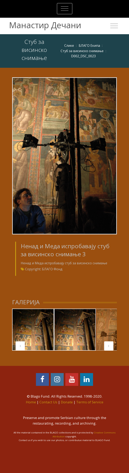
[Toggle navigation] (64, 8)
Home (31, 402)
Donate (67, 402)
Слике (69, 45)
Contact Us (48, 402)
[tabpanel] (33, 330)
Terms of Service (89, 402)
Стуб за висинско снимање (82, 51)
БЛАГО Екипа (89, 45)
